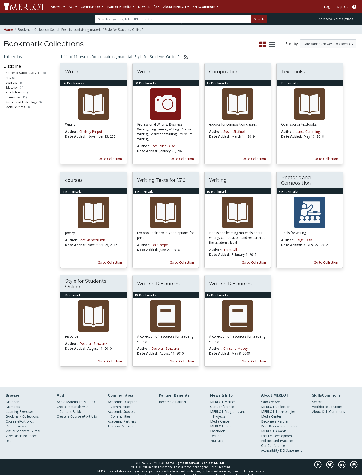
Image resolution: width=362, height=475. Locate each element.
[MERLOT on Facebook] (318, 462)
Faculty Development (277, 431)
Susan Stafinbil (234, 131)
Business (11, 83)
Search (259, 19)
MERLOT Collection (275, 402)
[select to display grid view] (262, 44)
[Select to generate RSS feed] (184, 56)
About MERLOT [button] (175, 6)
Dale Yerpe (159, 245)
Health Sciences (16, 92)
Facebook (217, 426)
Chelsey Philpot (90, 131)
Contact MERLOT (214, 458)
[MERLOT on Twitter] (330, 462)
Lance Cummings (308, 131)
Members (13, 402)
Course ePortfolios (20, 416)
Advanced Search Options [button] (336, 19)
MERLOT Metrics (222, 397)
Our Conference (222, 402)
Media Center (220, 416)
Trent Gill (230, 249)
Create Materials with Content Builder (73, 404)
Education (12, 87)
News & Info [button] (147, 6)
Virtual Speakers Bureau (23, 426)
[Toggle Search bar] (181, 23)
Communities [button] (91, 6)
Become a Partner (172, 397)
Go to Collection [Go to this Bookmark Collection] (110, 159)
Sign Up (342, 6)
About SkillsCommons (328, 406)
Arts (8, 78)
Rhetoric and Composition (296, 180)
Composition (224, 71)
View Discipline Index (21, 431)
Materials (13, 397)
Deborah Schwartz (93, 343)
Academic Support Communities (121, 409)
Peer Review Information (279, 421)
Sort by (291, 43)
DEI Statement (291, 445)
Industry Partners (120, 421)
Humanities (13, 97)
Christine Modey (235, 348)
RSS (9, 436)
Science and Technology (21, 102)
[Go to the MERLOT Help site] (354, 6)
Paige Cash (304, 240)
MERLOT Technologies (278, 406)
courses (74, 180)
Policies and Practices (277, 436)
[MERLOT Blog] (354, 462)
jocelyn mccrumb (92, 240)
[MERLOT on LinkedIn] (342, 462)
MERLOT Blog (220, 421)
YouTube (216, 436)
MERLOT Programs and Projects (228, 409)
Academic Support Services (23, 73)
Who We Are (270, 397)
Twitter (215, 431)
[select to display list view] (272, 44)
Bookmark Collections (22, 411)
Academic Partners (122, 416)
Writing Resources (158, 284)
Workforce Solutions (327, 402)
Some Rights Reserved (182, 458)
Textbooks (293, 71)
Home (8, 29)
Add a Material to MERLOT (77, 397)
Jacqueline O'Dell (163, 146)
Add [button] (72, 6)
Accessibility (270, 445)
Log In (328, 6)
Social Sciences (15, 107)
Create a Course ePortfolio (77, 411)
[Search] (173, 19)
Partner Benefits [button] (119, 6)
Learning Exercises (19, 406)
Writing (74, 71)
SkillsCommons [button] (204, 6)
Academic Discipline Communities (122, 399)
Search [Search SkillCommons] (317, 397)
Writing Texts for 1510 (161, 180)
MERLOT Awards (274, 426)
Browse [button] (56, 6)
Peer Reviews (16, 421)
